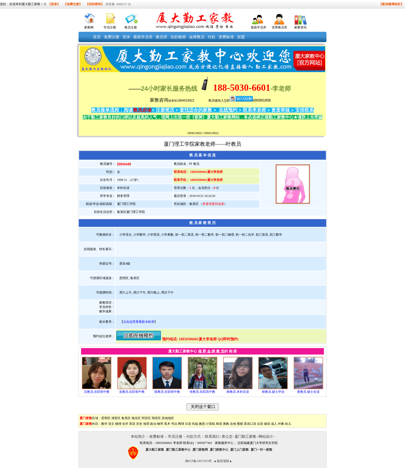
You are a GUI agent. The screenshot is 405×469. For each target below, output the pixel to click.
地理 (146, 424)
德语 (267, 424)
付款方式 (193, 437)
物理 (118, 424)
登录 (126, 37)
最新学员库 (258, 27)
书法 (174, 424)
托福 (195, 424)
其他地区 (168, 418)
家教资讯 (300, 27)
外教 (281, 424)
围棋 (240, 424)
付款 (211, 37)
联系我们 (212, 437)
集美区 (126, 418)
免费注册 (111, 37)
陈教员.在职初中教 (167, 392)
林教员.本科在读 (238, 392)
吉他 (233, 424)
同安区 (146, 418)
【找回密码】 (94, 4)
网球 (181, 424)
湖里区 (116, 418)
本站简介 (138, 437)
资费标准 (226, 37)
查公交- (228, 437)
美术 (167, 424)
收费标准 (156, 437)
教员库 (161, 37)
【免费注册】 (73, 4)
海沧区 (136, 418)
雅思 (202, 424)
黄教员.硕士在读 (308, 392)
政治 (153, 424)
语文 (111, 424)
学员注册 (110, 27)
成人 (274, 424)
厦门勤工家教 (245, 437)
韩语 (219, 424)
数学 (104, 424)
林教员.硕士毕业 (273, 392)
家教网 (89, 27)
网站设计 (266, 437)
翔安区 (156, 418)
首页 (97, 37)
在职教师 (178, 37)
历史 (139, 424)
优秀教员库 (279, 27)
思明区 (106, 418)
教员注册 (130, 27)
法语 (260, 424)
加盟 (241, 37)
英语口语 (250, 424)
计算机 (210, 424)
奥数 (226, 424)
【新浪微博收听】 (391, 4)
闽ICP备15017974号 (198, 461)
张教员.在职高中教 (202, 392)
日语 (188, 424)
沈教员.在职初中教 (97, 392)
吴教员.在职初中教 (132, 392)
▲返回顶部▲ (223, 461)
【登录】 (54, 4)
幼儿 (288, 424)
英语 (132, 424)
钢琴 (160, 424)
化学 (125, 424)
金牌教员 (197, 37)
